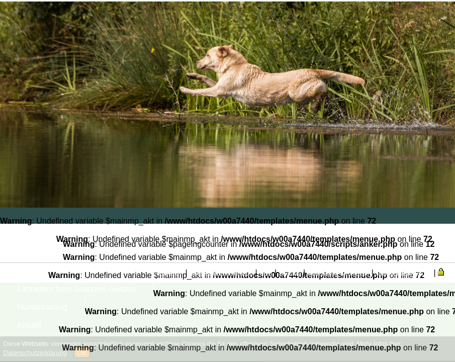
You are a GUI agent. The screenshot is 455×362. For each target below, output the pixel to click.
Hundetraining (42, 307)
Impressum (168, 273)
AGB (265, 273)
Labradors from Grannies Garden (76, 289)
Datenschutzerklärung (35, 352)
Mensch (31, 252)
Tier (24, 270)
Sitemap (290, 273)
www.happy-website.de (339, 273)
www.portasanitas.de (403, 273)
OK (82, 352)
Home (28, 234)
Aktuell (29, 325)
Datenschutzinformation (221, 273)
